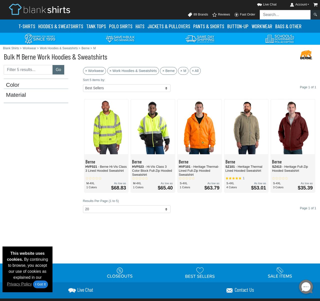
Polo (120, 26)
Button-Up (237, 26)
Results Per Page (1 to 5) (101, 201)
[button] (262, 3)
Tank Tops (96, 26)
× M (183, 71)
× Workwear (94, 71)
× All (195, 71)
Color (13, 85)
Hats (140, 26)
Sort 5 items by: (94, 80)
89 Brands (198, 14)
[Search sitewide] (285, 15)
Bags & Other (288, 26)
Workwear (262, 26)
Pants (208, 26)
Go (58, 70)
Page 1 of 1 (308, 208)
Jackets (169, 26)
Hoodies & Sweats (60, 26)
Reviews (221, 14)
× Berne (168, 71)
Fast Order (244, 14)
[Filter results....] (28, 69)
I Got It (40, 284)
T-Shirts (26, 26)
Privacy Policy (19, 284)
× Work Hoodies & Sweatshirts (133, 71)
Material (16, 95)
